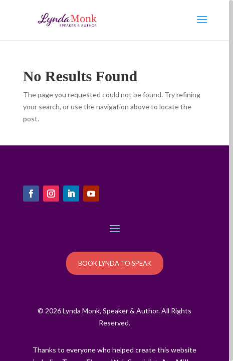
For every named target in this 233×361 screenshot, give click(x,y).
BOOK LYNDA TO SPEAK (114, 263)
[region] (116, 180)
